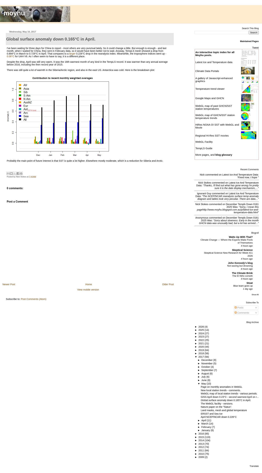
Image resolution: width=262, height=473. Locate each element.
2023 (201, 336)
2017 (201, 356)
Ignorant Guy (204, 193)
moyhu (14, 13)
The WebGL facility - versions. (217, 403)
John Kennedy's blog (240, 263)
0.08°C (10, 56)
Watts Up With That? (241, 237)
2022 (201, 340)
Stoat (249, 283)
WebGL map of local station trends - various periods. (229, 393)
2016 (201, 433)
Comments (242, 312)
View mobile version (88, 289)
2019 (201, 350)
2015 (201, 437)
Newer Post (8, 284)
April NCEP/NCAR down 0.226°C (219, 417)
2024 (201, 333)
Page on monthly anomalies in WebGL (221, 387)
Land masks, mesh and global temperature (224, 410)
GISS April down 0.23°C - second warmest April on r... (230, 397)
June (204, 380)
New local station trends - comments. (221, 390)
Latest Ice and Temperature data (214, 62)
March (205, 423)
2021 (201, 343)
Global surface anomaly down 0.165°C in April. (226, 400)
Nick (202, 174)
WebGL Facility (204, 141)
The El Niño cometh (242, 276)
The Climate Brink (242, 273)
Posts (239, 307)
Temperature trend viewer (209, 88)
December (207, 360)
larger (72, 53)
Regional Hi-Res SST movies (212, 135)
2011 (201, 450)
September (207, 370)
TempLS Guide (203, 148)
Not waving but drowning (240, 266)
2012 (201, 447)
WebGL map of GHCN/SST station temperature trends (215, 116)
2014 (201, 440)
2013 (201, 443)
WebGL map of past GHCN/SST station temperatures (213, 107)
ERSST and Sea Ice (212, 413)
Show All (255, 295)
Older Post (168, 284)
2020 (201, 346)
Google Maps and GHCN (209, 98)
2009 (201, 457)
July (203, 376)
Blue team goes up (243, 286)
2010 (201, 453)
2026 (201, 326)
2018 (201, 353)
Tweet (255, 47)
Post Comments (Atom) (33, 299)
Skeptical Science (242, 250)
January (206, 430)
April (204, 420)
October (206, 367)
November (207, 363)
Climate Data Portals (207, 71)
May (204, 383)
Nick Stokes (204, 182)
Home (88, 284)
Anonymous (201, 217)
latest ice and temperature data (240, 174)
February (206, 427)
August (205, 373)
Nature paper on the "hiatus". (216, 407)
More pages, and (213, 154)
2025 (201, 330)
